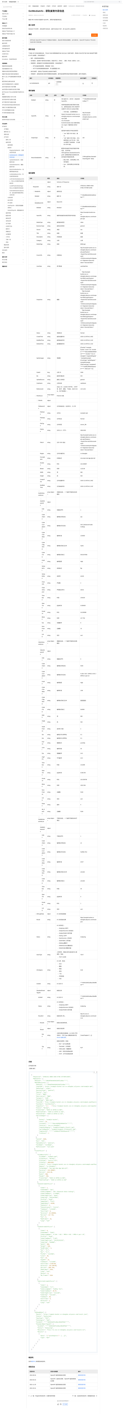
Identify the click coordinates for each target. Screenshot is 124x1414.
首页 (30, 11)
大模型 (18, 3)
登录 (119, 2)
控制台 (108, 2)
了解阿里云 (58, 3)
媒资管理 (60, 11)
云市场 (43, 3)
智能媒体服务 (12, 7)
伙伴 (47, 3)
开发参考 (42, 11)
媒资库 (65, 11)
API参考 (48, 11)
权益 (34, 3)
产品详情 (85, 21)
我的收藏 (93, 21)
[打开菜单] (3, 3)
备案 (104, 2)
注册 (112, 2)
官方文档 (4, 7)
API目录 (54, 11)
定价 (38, 3)
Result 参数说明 (61, 1043)
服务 (52, 3)
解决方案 (28, 3)
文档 (100, 2)
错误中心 (33, 1379)
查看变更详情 (81, 1393)
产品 (23, 3)
